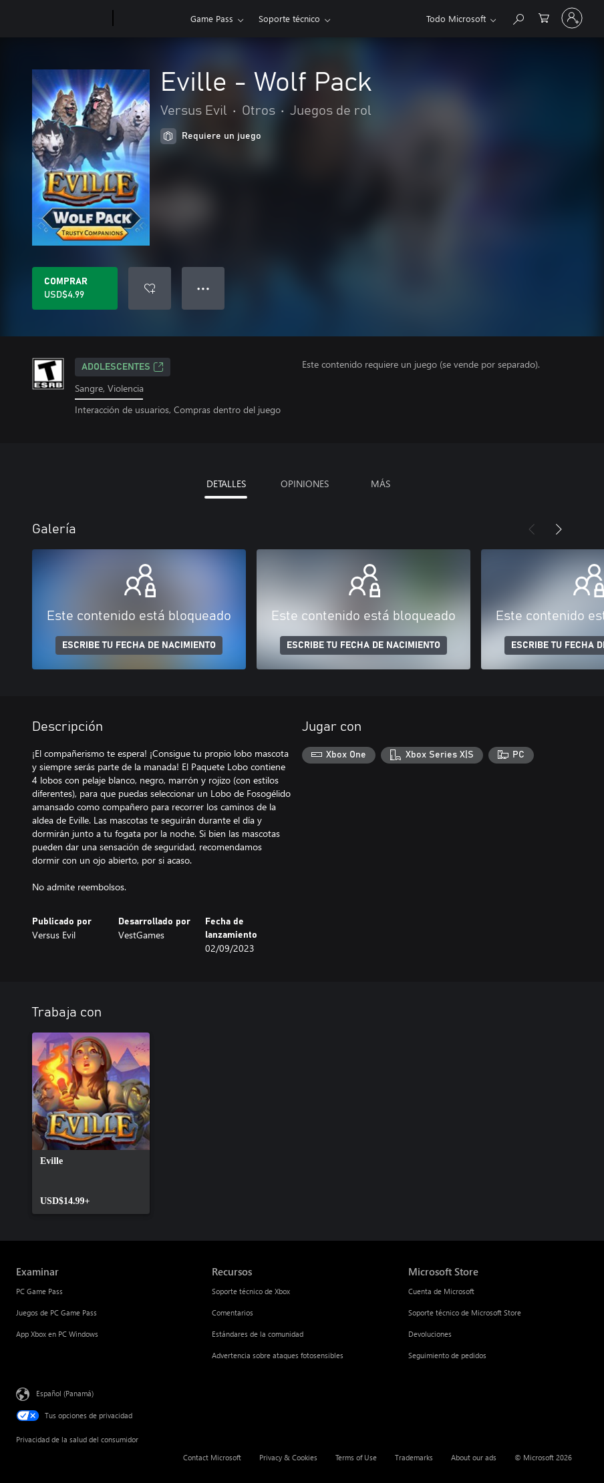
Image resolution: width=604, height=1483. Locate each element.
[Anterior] (531, 529)
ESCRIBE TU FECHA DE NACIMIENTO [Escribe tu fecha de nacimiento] (139, 645)
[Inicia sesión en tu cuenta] (572, 18)
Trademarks (414, 1457)
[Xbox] (150, 19)
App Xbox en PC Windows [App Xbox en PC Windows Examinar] (57, 1333)
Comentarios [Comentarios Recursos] (232, 1312)
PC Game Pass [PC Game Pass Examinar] (39, 1291)
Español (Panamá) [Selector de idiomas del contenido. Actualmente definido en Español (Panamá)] (65, 1392)
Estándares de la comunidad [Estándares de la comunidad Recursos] (257, 1333)
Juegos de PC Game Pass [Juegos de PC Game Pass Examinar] (56, 1312)
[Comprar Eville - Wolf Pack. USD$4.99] (75, 288)
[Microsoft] (62, 19)
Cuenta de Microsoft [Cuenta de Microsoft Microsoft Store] (441, 1291)
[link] (91, 1123)
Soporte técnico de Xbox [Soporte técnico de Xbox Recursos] (251, 1291)
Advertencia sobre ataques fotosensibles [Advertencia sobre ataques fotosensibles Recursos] (277, 1355)
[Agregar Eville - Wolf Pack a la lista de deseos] (149, 288)
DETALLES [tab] (226, 483)
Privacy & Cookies (288, 1457)
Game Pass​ (211, 18)
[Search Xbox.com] (518, 17)
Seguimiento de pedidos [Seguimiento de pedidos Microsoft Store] (447, 1355)
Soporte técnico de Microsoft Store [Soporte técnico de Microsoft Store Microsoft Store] (464, 1312)
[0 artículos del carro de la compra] (544, 17)
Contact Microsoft (212, 1457)
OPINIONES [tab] (305, 483)
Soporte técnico (289, 18)
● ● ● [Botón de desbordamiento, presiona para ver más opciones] (203, 288)
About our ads (473, 1457)
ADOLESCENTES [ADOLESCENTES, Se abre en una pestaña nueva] (123, 367)
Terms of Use (356, 1457)
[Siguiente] (558, 529)
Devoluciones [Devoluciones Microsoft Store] (430, 1333)
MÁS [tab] (380, 483)
